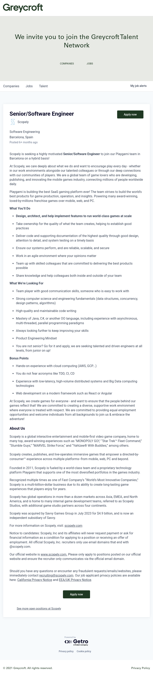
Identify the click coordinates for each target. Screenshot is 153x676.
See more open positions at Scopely (39, 608)
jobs (29, 86)
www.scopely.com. (54, 554)
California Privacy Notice (34, 580)
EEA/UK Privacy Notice (75, 580)
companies (11, 86)
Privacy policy (66, 651)
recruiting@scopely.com (56, 575)
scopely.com (73, 526)
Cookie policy (84, 651)
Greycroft (23, 8)
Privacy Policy (140, 668)
